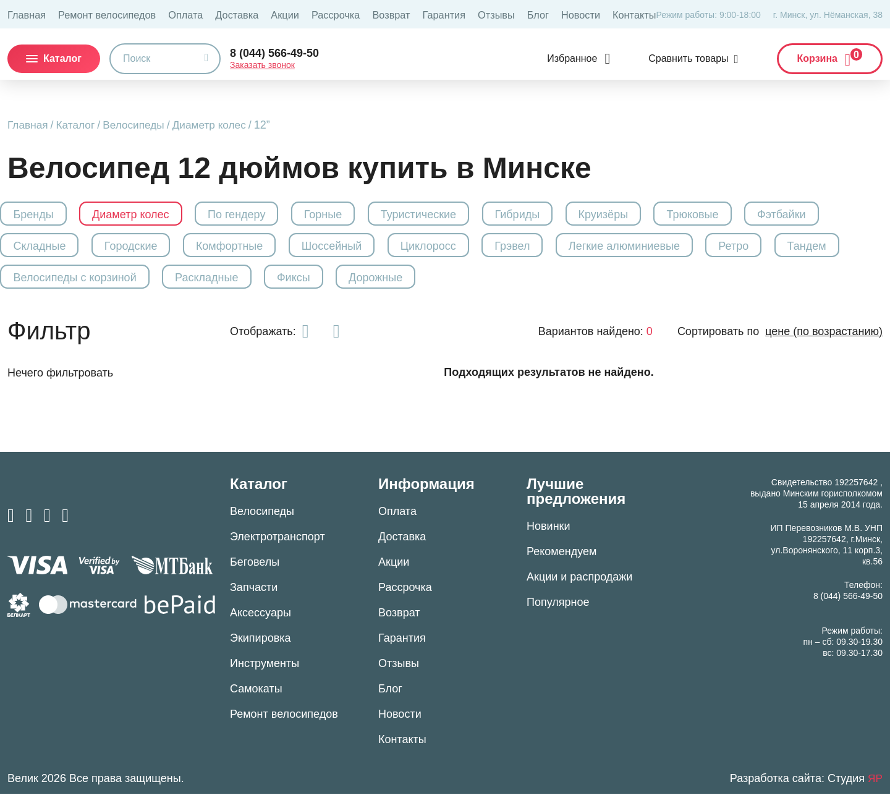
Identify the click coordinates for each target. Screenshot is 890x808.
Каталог (78, 125)
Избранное (572, 57)
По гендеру (255, 214)
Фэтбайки (836, 214)
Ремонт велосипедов (95, 14)
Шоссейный (356, 251)
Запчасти (254, 601)
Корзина (829, 54)
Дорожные (484, 287)
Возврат (347, 14)
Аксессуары (260, 627)
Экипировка (260, 652)
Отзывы (441, 14)
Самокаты (256, 703)
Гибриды (554, 214)
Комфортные (248, 251)
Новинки (548, 540)
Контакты (564, 14)
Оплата (164, 14)
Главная (23, 14)
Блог (479, 14)
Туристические (449, 214)
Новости (517, 14)
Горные (348, 214)
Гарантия (394, 14)
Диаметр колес (217, 125)
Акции (253, 14)
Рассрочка (298, 14)
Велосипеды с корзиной (165, 287)
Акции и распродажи (579, 591)
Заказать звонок (262, 63)
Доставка (209, 14)
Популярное (558, 616)
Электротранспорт (277, 551)
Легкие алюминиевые (667, 251)
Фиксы (396, 287)
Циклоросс (459, 251)
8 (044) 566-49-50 (274, 51)
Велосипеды (138, 125)
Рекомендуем (561, 565)
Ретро (782, 251)
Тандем (39, 287)
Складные (46, 251)
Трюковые (741, 214)
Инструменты (264, 677)
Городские (144, 251)
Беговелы (254, 576)
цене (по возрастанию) (824, 345)
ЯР (875, 792)
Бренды (40, 214)
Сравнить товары (688, 57)
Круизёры (646, 214)
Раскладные (302, 287)
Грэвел (549, 251)
